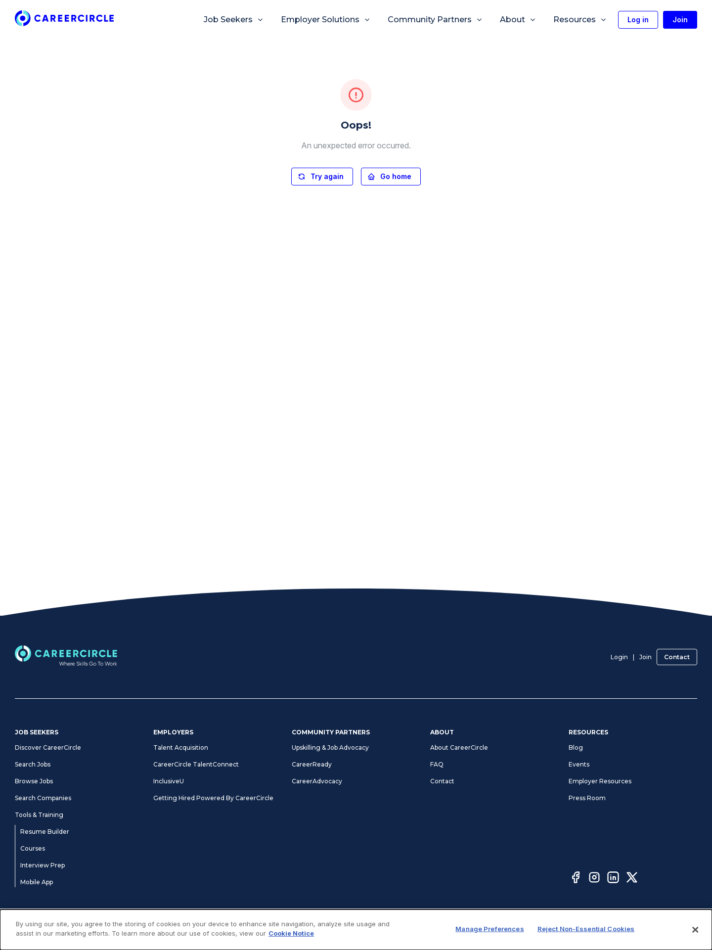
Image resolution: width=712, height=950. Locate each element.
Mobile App (36, 882)
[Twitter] (632, 878)
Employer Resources (600, 781)
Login (619, 657)
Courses (32, 848)
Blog (576, 747)
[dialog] (356, 929)
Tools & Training (39, 814)
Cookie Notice (291, 933)
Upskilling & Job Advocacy (330, 747)
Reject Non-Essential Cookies (586, 929)
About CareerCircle (459, 747)
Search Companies (43, 798)
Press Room (587, 798)
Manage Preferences (489, 929)
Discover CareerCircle (48, 747)
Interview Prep (42, 865)
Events (579, 764)
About (518, 20)
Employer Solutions (326, 20)
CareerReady (312, 764)
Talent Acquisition (180, 747)
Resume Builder (44, 831)
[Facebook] (575, 878)
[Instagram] (594, 878)
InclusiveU (168, 781)
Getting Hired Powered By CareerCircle (213, 798)
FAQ (437, 764)
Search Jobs (32, 764)
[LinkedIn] (613, 878)
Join (645, 657)
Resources (580, 20)
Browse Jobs (34, 781)
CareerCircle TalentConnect (196, 764)
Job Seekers (234, 20)
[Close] (696, 929)
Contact (677, 657)
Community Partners (435, 20)
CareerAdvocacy (317, 781)
